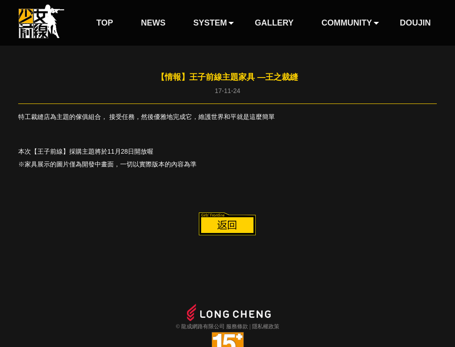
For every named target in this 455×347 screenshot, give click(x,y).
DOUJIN (415, 22)
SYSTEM (210, 22)
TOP (104, 22)
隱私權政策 (265, 326)
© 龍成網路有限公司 (200, 326)
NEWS (153, 22)
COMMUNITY (347, 22)
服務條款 (237, 326)
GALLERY (274, 22)
